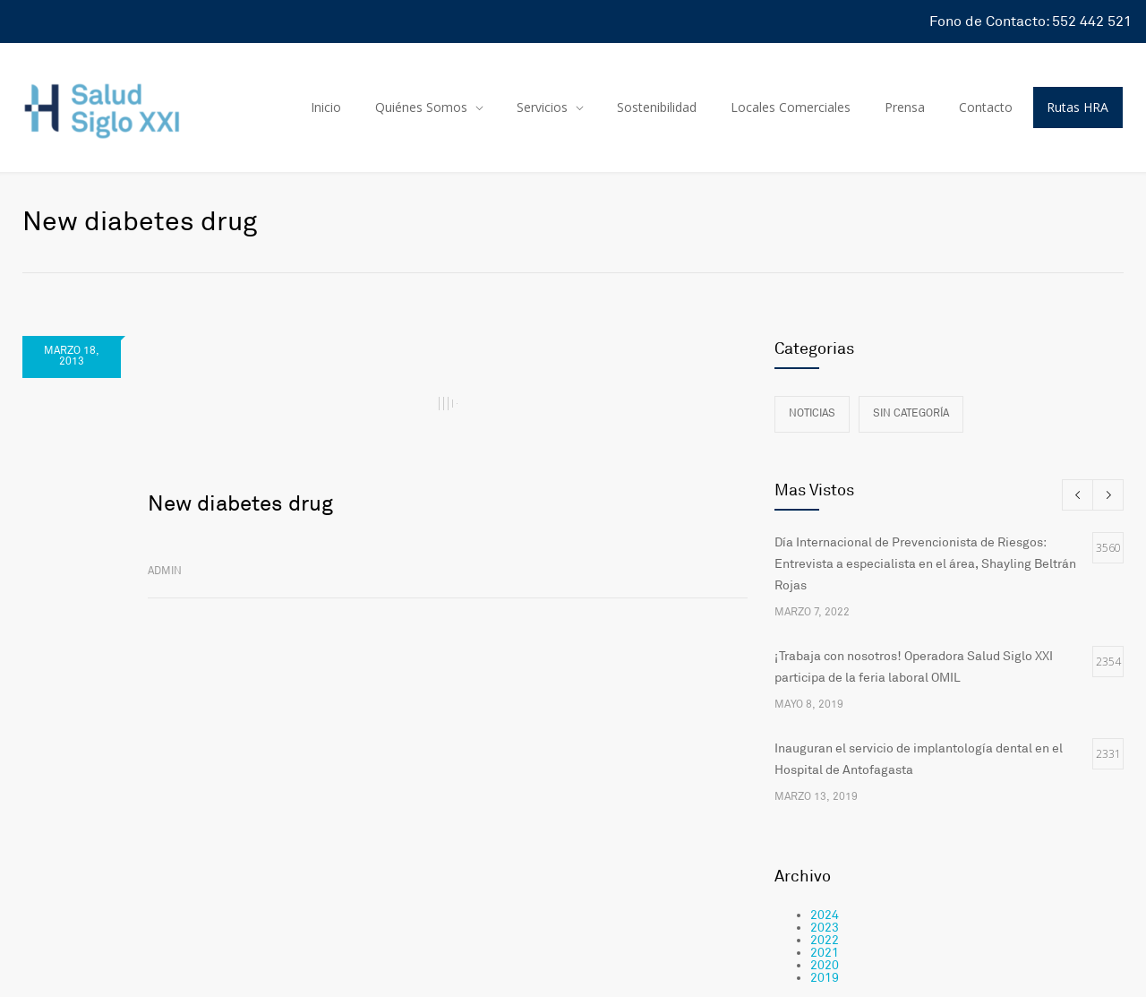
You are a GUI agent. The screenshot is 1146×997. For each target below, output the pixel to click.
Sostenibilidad (657, 107)
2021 (824, 952)
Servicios (542, 107)
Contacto (986, 107)
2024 (824, 915)
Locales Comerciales (791, 107)
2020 (824, 965)
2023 (824, 927)
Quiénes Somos (421, 107)
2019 (824, 977)
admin (165, 571)
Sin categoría (911, 413)
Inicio (326, 107)
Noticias (812, 413)
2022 (824, 940)
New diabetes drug (240, 504)
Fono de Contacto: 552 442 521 (1030, 21)
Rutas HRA (1077, 107)
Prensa (905, 107)
